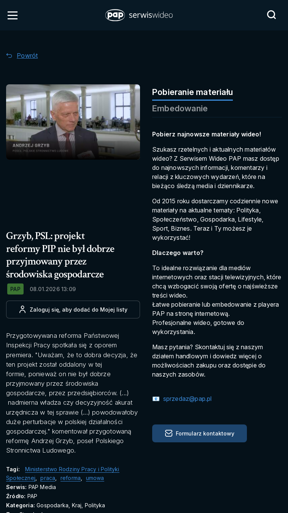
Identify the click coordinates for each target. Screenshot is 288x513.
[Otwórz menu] (12, 15)
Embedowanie (180, 108)
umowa (95, 478)
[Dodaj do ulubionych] (73, 309)
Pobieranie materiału (192, 92)
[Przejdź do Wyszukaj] (271, 15)
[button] (139, 15)
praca (47, 478)
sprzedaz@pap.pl (186, 398)
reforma (70, 478)
